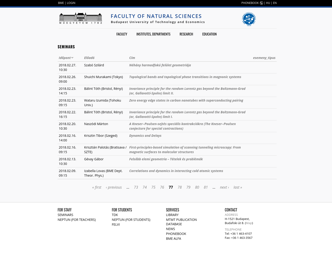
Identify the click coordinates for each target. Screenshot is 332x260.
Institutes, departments (153, 33)
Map (249, 223)
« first (96, 187)
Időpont (66, 58)
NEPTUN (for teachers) (77, 219)
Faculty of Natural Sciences (156, 15)
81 (206, 187)
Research (186, 33)
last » (238, 187)
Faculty (121, 33)
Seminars (65, 215)
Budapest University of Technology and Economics (158, 22)
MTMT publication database (181, 221)
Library (172, 215)
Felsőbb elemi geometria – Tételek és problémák (166, 159)
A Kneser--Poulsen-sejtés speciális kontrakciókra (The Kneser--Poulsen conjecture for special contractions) (182, 126)
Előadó (89, 58)
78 (180, 187)
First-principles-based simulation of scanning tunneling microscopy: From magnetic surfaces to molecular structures (185, 149)
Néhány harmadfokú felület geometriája (160, 65)
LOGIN (71, 3)
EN (275, 3)
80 (197, 187)
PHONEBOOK (250, 3)
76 (162, 187)
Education (209, 33)
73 (136, 187)
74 (145, 187)
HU (268, 3)
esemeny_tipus (264, 58)
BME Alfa (173, 238)
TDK (115, 215)
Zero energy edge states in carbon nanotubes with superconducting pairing (186, 100)
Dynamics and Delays (145, 135)
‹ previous (114, 187)
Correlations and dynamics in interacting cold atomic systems (176, 171)
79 (188, 187)
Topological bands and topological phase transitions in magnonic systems (185, 77)
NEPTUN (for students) (131, 219)
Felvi (116, 224)
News (170, 229)
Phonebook (176, 233)
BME (61, 3)
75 (153, 187)
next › (224, 187)
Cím (132, 58)
